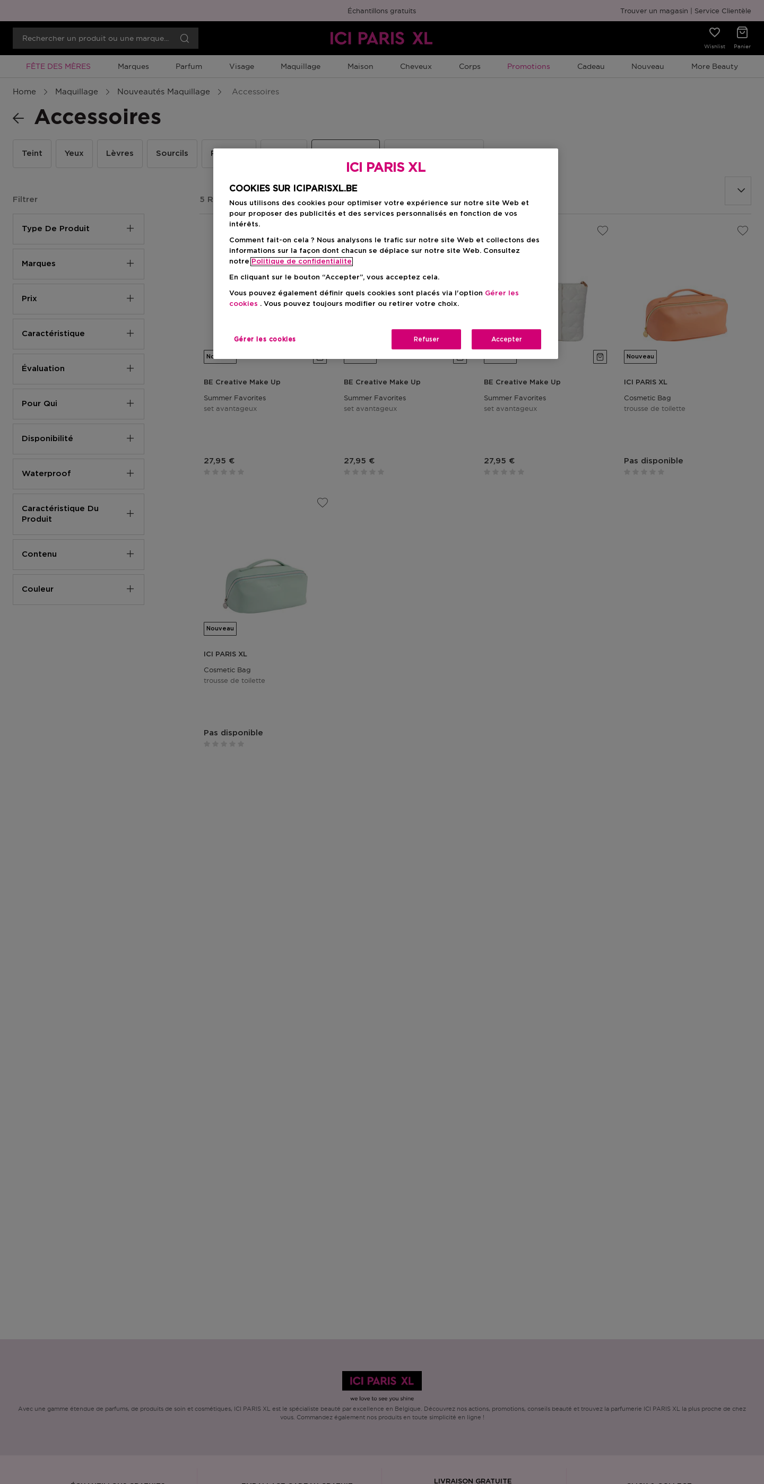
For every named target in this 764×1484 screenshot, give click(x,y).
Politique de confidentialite (301, 261)
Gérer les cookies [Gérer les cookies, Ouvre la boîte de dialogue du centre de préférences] (265, 339)
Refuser (426, 339)
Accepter (506, 339)
